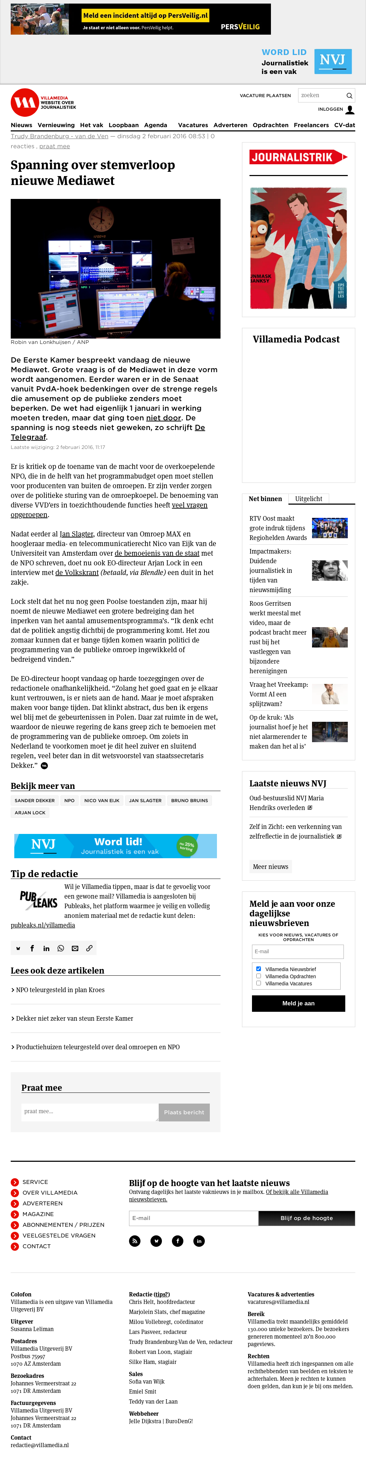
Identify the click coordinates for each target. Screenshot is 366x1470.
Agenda (155, 125)
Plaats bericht (184, 1112)
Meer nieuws (270, 866)
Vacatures (193, 125)
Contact (37, 1246)
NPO (69, 800)
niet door (163, 418)
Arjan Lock (30, 812)
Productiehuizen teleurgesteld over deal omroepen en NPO (98, 1047)
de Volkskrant (77, 572)
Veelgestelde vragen (59, 1235)
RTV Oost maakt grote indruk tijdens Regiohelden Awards (278, 528)
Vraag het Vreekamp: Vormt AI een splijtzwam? (278, 694)
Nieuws (21, 125)
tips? (161, 1294)
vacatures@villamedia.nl (279, 1302)
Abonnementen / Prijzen (63, 1225)
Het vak (91, 125)
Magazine (38, 1214)
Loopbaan (124, 125)
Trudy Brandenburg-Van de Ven (167, 1342)
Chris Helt (141, 1302)
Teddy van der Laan (153, 1401)
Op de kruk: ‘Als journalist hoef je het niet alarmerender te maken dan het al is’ (278, 731)
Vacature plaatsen (265, 95)
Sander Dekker (35, 800)
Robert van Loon (149, 1352)
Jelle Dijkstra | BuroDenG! (161, 1421)
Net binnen (265, 499)
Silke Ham (142, 1362)
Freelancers (311, 125)
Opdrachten (270, 125)
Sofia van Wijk (147, 1381)
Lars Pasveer (144, 1332)
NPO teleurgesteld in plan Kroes (60, 990)
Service (35, 1182)
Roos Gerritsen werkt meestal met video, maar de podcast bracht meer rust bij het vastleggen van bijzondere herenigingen (278, 637)
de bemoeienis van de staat (157, 553)
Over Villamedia (50, 1193)
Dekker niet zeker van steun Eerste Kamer (74, 1018)
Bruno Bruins (189, 800)
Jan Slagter (76, 534)
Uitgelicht (308, 499)
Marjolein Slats (148, 1312)
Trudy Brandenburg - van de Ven (59, 136)
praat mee (54, 146)
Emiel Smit (142, 1391)
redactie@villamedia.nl (40, 1445)
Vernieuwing (56, 125)
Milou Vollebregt (150, 1322)
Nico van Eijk (101, 800)
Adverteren (230, 125)
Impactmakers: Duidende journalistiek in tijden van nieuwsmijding (270, 570)
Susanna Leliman (32, 1329)
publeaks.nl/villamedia (43, 925)
